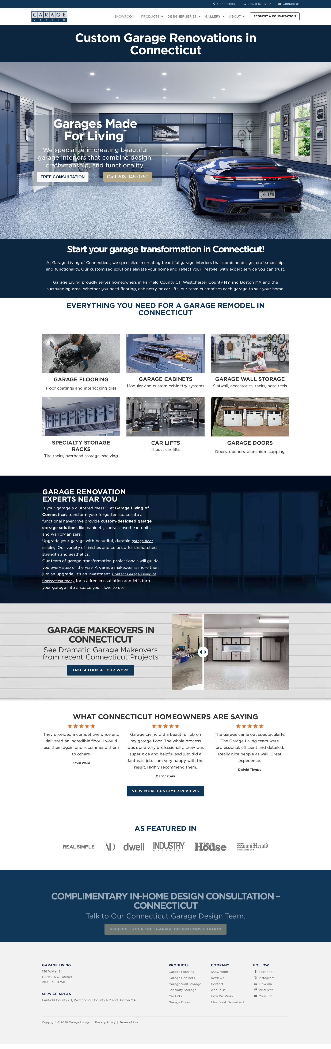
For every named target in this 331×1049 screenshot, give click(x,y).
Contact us (288, 3)
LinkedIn (265, 984)
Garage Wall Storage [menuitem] (185, 984)
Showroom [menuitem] (219, 972)
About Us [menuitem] (218, 990)
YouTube (266, 996)
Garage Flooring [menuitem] (181, 972)
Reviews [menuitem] (217, 978)
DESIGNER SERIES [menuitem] (182, 16)
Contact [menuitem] (217, 984)
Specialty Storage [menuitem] (182, 990)
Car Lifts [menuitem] (175, 996)
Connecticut (224, 3)
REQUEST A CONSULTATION (275, 16)
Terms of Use (129, 1022)
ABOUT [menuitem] (235, 16)
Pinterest (266, 990)
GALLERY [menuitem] (213, 16)
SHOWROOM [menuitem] (124, 16)
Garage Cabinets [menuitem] (182, 978)
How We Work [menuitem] (222, 996)
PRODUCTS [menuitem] (150, 16)
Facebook (266, 972)
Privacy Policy (105, 1022)
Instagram (266, 978)
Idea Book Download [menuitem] (227, 1002)
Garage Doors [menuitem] (180, 1002)
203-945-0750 (257, 3)
